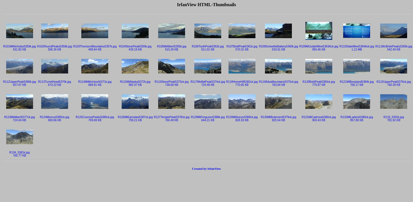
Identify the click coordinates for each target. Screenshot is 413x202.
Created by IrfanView (206, 168)
